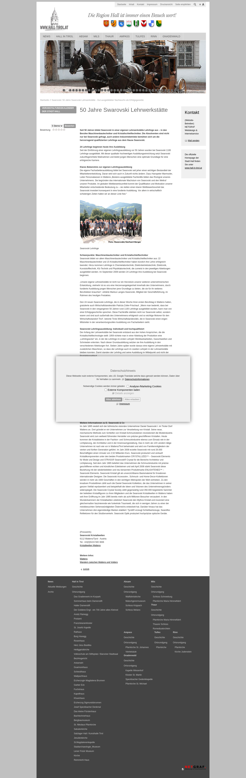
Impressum (124, 404)
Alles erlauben (132, 399)
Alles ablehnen (113, 399)
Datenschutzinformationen (137, 379)
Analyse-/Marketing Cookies (145, 386)
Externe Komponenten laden (124, 389)
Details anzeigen (124, 393)
